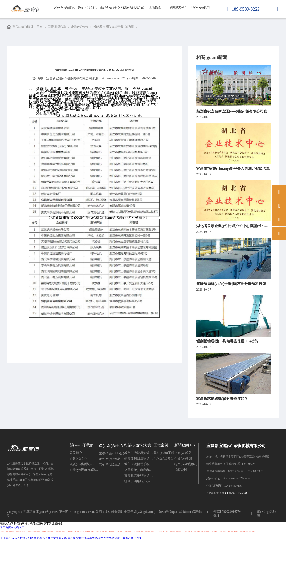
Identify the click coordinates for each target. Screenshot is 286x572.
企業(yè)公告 (183, 485)
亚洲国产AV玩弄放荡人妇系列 (18, 570)
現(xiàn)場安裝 (164, 490)
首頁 (39, 26)
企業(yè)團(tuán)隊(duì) (84, 502)
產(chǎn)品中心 (110, 18)
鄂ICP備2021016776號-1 (236, 524)
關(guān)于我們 (87, 18)
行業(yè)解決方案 (132, 18)
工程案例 (155, 9)
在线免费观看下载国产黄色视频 (123, 570)
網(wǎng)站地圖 (266, 546)
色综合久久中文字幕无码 (52, 570)
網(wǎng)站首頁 (64, 18)
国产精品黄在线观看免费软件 (85, 570)
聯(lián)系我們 (200, 9)
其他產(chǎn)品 (109, 496)
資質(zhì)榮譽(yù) (82, 496)
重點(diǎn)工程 (164, 485)
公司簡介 (76, 485)
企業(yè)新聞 (183, 490)
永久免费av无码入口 (12, 559)
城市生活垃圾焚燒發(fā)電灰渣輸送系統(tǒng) (139, 485)
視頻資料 (180, 502)
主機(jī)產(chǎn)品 (111, 485)
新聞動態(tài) (178, 9)
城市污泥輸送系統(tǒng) (139, 496)
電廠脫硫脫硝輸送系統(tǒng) (139, 507)
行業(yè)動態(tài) (185, 496)
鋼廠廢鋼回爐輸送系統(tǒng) (139, 490)
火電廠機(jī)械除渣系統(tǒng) (139, 502)
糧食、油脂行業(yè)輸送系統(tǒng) (139, 513)
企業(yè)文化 (78, 490)
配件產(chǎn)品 (109, 491)
